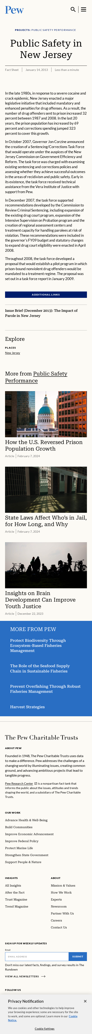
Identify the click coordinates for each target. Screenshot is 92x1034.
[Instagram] (14, 997)
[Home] (41, 737)
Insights (11, 878)
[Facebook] (7, 997)
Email (8, 950)
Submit (77, 956)
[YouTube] (33, 997)
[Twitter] (27, 998)
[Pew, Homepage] (14, 9)
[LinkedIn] (21, 997)
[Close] (85, 1005)
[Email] (37, 956)
